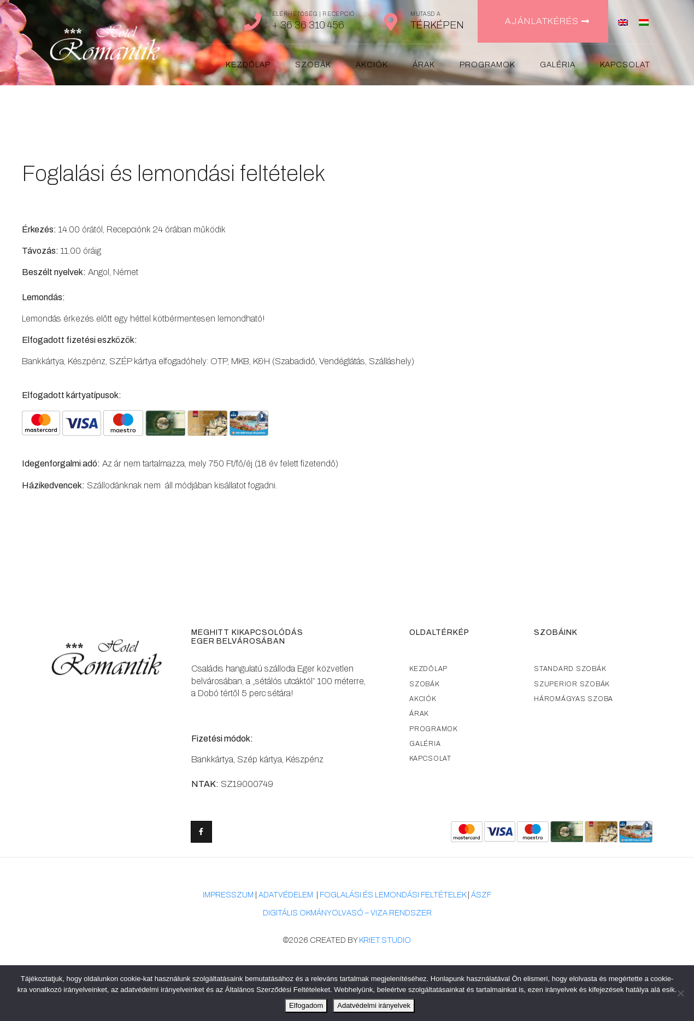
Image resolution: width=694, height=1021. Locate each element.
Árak (424, 65)
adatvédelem (285, 895)
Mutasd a (425, 14)
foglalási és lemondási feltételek (393, 895)
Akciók (372, 65)
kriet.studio (385, 940)
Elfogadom (306, 1005)
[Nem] (680, 993)
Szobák (313, 65)
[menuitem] (623, 22)
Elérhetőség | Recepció (313, 14)
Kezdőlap (248, 65)
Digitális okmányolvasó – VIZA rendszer (347, 913)
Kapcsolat (625, 65)
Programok (487, 65)
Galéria (557, 65)
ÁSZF (481, 895)
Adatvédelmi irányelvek (373, 1005)
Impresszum (228, 895)
